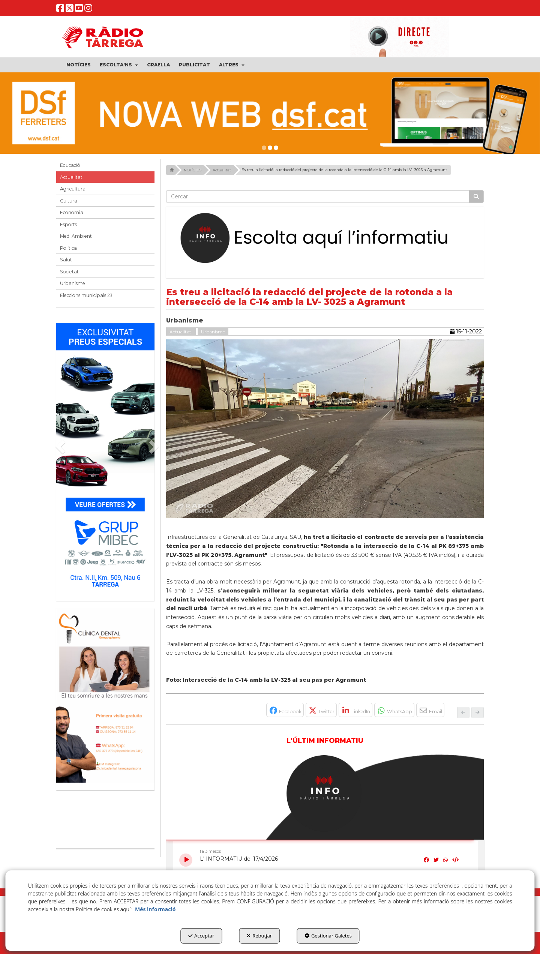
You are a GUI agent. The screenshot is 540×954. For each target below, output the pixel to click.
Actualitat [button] (71, 177)
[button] (60, 10)
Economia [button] (71, 212)
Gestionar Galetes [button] (328, 935)
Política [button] (68, 248)
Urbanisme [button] (72, 283)
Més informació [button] (155, 909)
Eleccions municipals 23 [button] (86, 295)
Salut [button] (66, 259)
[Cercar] (476, 196)
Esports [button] (68, 224)
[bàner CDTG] (105, 695)
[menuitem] (78, 64)
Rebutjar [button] (259, 935)
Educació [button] (70, 165)
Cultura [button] (68, 201)
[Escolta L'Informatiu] (325, 238)
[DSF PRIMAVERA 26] (270, 113)
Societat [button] (69, 271)
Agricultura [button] (73, 189)
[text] (318, 196)
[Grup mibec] (105, 458)
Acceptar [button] (201, 935)
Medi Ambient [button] (76, 236)
